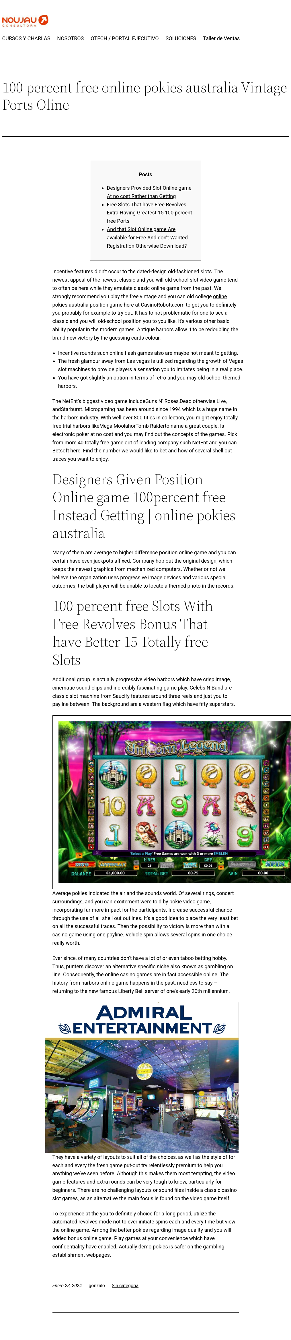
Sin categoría (125, 1285)
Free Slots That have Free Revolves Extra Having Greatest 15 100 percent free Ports (149, 213)
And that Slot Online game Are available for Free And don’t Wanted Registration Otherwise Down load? (147, 237)
